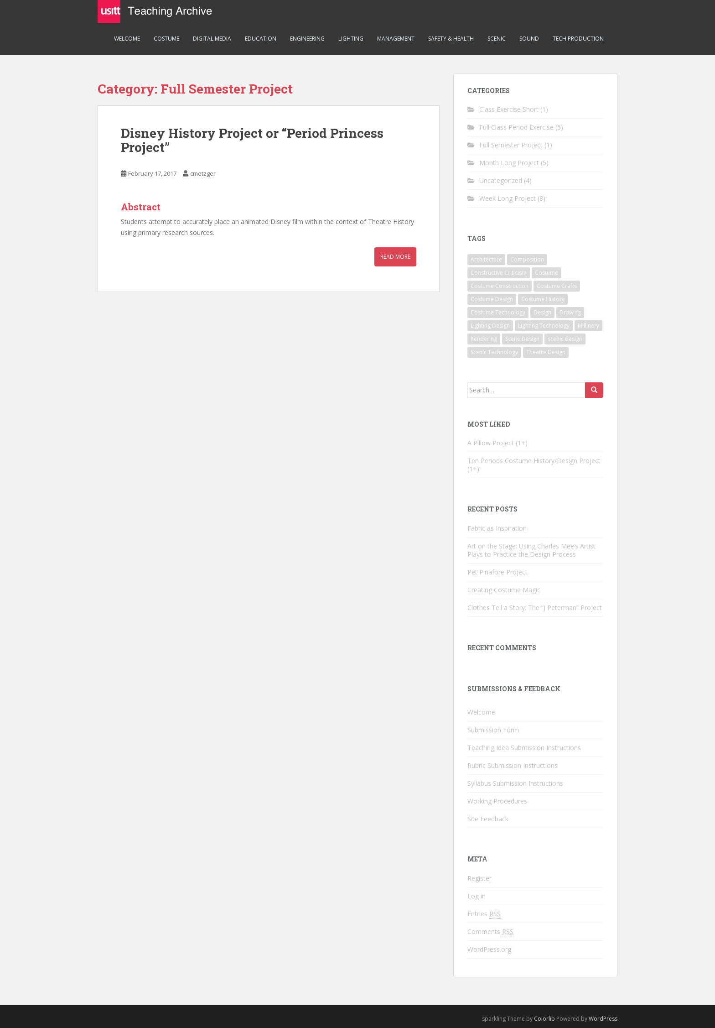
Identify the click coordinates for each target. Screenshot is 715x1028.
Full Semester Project (511, 145)
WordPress (603, 1019)
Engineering (307, 38)
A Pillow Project (490, 442)
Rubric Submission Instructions (512, 765)
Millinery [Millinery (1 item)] (588, 325)
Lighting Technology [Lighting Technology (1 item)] (544, 325)
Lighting (350, 38)
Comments (490, 931)
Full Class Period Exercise (516, 127)
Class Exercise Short (509, 109)
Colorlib (544, 1019)
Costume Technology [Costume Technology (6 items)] (498, 312)
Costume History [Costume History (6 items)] (543, 299)
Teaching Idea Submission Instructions (524, 747)
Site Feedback (487, 818)
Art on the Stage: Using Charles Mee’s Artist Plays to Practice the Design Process (531, 550)
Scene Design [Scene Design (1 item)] (522, 339)
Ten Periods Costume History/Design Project (534, 460)
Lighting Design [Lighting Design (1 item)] (490, 325)
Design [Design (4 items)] (542, 312)
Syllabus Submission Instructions (515, 783)
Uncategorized (500, 180)
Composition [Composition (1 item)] (527, 259)
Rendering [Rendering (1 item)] (484, 339)
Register (479, 878)
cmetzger (203, 173)
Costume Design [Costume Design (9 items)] (492, 299)
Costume (166, 38)
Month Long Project (509, 162)
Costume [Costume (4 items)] (546, 273)
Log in (476, 896)
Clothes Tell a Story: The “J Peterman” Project (534, 607)
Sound (529, 38)
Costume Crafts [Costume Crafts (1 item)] (557, 286)
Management (395, 38)
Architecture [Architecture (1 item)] (486, 259)
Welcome (127, 38)
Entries (484, 913)
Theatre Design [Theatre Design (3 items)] (545, 352)
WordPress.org (489, 949)
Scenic (496, 38)
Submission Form (493, 729)
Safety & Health (451, 38)
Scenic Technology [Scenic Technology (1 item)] (494, 352)
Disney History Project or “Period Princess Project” (252, 140)
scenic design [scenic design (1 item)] (565, 339)
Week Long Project (507, 198)
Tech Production (578, 38)
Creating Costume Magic (503, 589)
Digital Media (212, 38)
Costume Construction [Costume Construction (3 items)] (499, 286)
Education (260, 38)
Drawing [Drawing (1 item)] (570, 312)
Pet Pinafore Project (497, 572)
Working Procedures (497, 801)
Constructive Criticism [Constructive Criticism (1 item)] (499, 273)
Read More (395, 257)
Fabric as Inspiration (497, 528)
